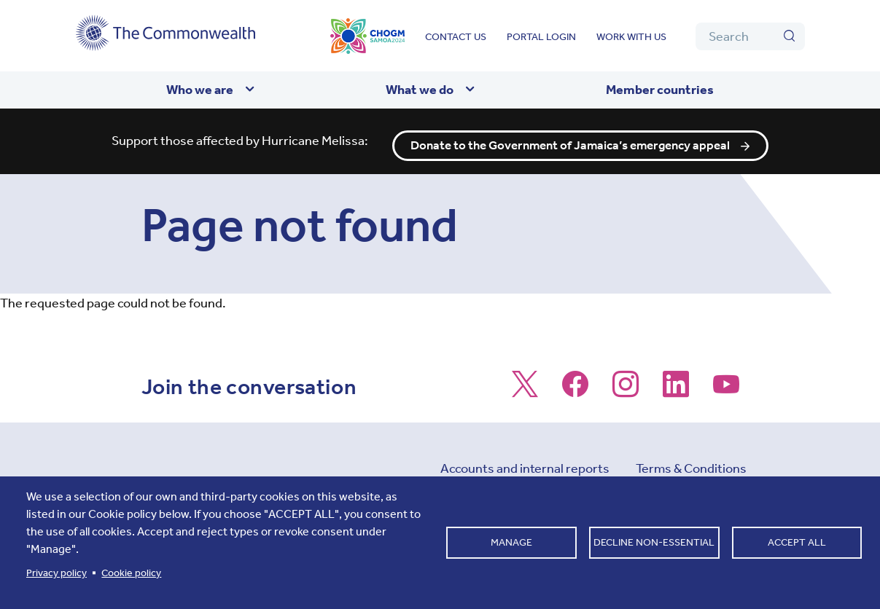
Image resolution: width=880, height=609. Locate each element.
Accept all (797, 542)
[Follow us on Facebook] (575, 383)
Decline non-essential (653, 542)
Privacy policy (56, 573)
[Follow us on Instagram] (625, 383)
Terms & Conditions (691, 460)
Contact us (455, 37)
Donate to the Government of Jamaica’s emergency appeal (571, 137)
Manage (511, 542)
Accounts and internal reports (525, 460)
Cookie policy (131, 573)
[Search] (750, 36)
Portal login (541, 37)
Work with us (631, 37)
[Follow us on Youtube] (726, 383)
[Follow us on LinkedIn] (676, 383)
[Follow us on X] (525, 383)
